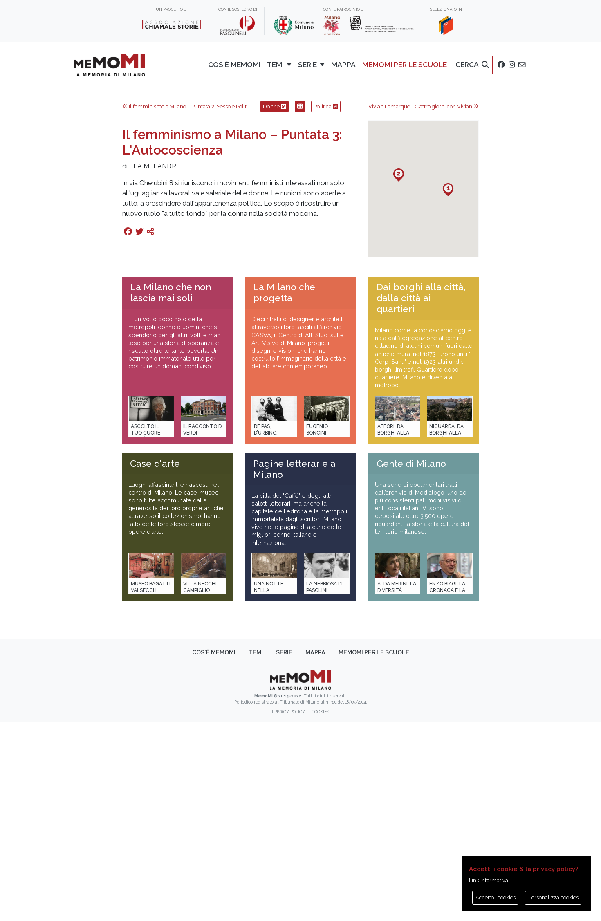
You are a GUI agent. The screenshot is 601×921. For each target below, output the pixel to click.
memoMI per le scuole (404, 64)
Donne (274, 306)
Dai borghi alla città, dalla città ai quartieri (421, 497)
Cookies (320, 911)
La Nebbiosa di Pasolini (324, 786)
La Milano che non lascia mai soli (170, 492)
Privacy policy (288, 911)
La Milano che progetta (284, 492)
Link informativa (488, 880)
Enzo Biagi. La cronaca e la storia (447, 789)
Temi (256, 852)
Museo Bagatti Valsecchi (150, 786)
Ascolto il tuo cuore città (145, 632)
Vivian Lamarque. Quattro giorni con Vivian (423, 306)
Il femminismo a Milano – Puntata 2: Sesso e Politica (187, 306)
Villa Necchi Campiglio (200, 786)
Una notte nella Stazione (268, 789)
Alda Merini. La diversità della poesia (396, 789)
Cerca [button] (472, 64)
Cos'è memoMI (234, 64)
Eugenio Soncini (317, 629)
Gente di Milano (411, 663)
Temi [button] (275, 64)
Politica (326, 306)
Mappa (343, 64)
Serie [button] (307, 64)
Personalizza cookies (553, 897)
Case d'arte (155, 663)
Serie (284, 852)
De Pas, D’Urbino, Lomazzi (266, 632)
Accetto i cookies (495, 897)
